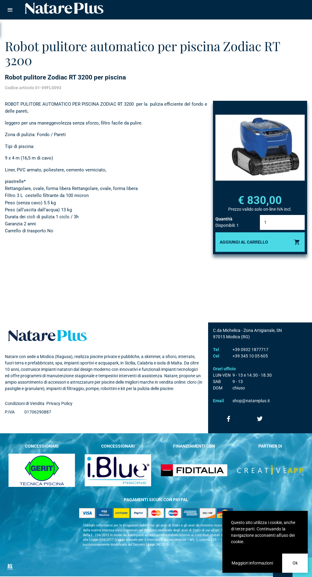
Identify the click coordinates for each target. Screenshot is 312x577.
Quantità (223, 218)
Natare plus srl (47, 335)
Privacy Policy (59, 403)
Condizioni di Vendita (24, 403)
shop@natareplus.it (251, 400)
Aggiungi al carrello (244, 242)
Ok (295, 563)
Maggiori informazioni (252, 563)
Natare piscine (64, 8)
